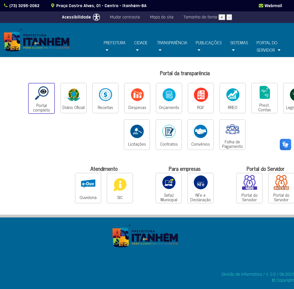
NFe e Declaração (200, 188)
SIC (120, 188)
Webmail (270, 6)
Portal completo (41, 98)
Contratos (169, 134)
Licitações (137, 134)
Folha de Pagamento (232, 134)
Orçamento (169, 98)
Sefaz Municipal (168, 188)
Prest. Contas (264, 98)
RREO (233, 98)
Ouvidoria (88, 188)
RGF (201, 98)
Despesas (137, 98)
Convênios (200, 134)
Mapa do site (162, 17)
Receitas (105, 98)
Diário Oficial (73, 98)
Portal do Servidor (249, 188)
